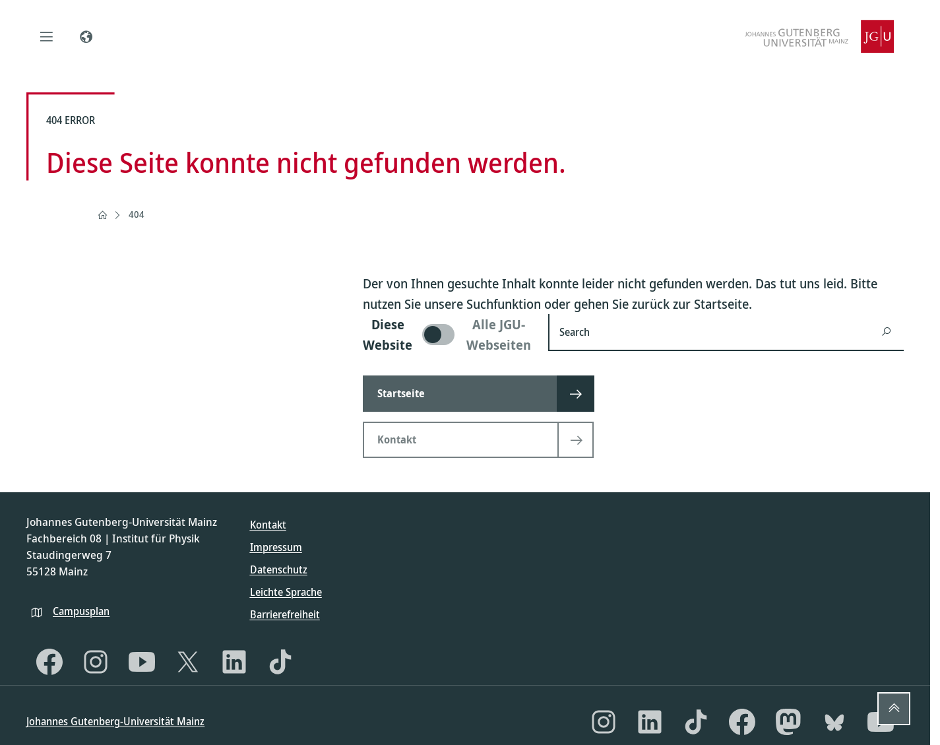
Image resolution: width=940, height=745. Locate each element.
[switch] (447, 334)
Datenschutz (278, 569)
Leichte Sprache (286, 592)
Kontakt (268, 524)
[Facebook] (49, 662)
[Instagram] (95, 662)
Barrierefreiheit (285, 614)
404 (136, 214)
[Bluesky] (834, 722)
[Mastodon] (788, 722)
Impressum (276, 547)
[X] (188, 662)
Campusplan (81, 611)
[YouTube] (142, 662)
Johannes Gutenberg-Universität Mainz (115, 721)
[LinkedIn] (234, 662)
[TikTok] (280, 662)
